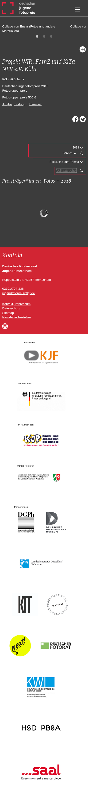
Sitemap (8, 313)
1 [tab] (37, 36)
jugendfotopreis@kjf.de (18, 293)
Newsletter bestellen (16, 317)
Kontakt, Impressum (16, 304)
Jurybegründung (13, 104)
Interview (35, 104)
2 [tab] (44, 36)
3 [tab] (51, 36)
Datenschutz (11, 308)
